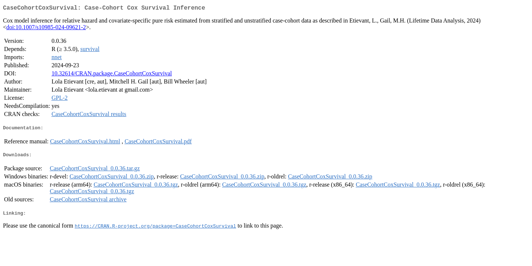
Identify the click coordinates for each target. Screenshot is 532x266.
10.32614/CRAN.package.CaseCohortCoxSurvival (111, 75)
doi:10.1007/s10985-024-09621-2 (46, 28)
